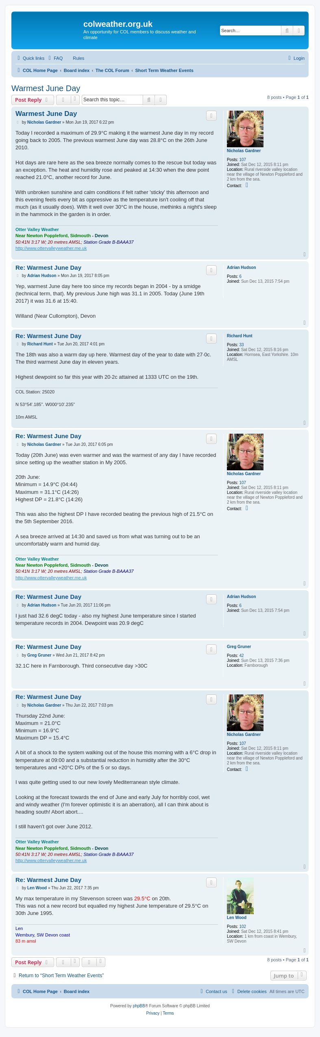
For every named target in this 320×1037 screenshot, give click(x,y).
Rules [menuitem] (78, 58)
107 (242, 159)
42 (241, 655)
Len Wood (236, 917)
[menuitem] (54, 58)
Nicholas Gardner (244, 150)
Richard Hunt (240, 336)
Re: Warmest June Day (48, 267)
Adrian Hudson (241, 267)
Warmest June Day (45, 88)
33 (241, 345)
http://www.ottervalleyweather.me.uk (51, 248)
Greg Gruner (239, 646)
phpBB (139, 1006)
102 (242, 926)
